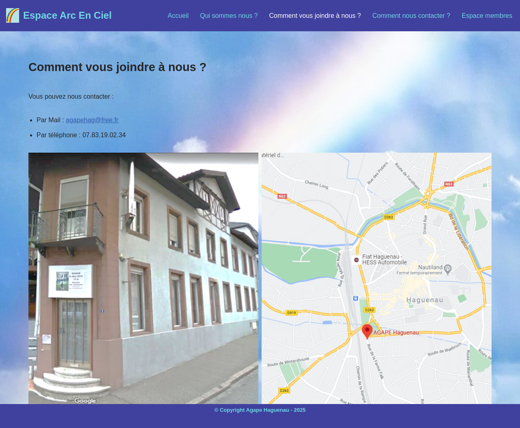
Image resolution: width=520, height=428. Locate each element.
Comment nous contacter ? (411, 15)
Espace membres (487, 15)
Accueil (178, 15)
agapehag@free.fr (92, 120)
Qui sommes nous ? (229, 15)
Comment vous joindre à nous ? (315, 15)
